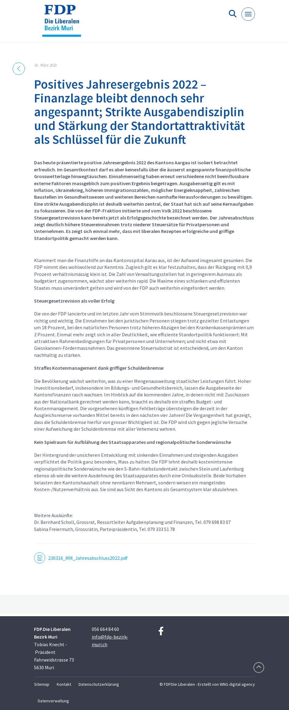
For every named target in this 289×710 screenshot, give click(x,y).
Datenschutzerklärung (99, 684)
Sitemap (41, 684)
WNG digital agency (237, 684)
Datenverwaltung (53, 701)
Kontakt (64, 684)
